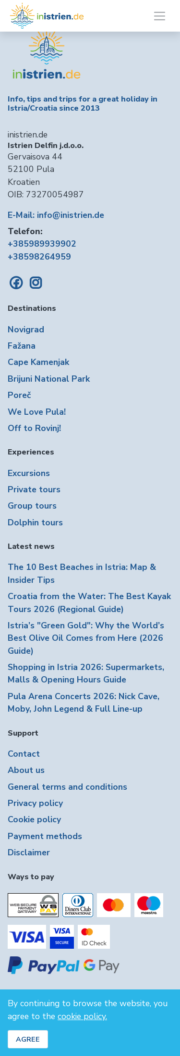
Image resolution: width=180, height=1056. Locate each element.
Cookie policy (34, 819)
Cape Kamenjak (38, 362)
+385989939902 (42, 244)
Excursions (29, 473)
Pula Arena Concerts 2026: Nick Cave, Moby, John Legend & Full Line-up (83, 703)
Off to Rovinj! (34, 428)
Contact (24, 754)
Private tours (34, 489)
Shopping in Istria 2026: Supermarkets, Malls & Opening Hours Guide (86, 673)
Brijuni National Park (49, 379)
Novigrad (26, 329)
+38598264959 (39, 256)
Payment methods (45, 836)
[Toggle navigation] (159, 16)
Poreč (19, 395)
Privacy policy (35, 803)
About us (26, 770)
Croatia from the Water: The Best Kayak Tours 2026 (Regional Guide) (89, 602)
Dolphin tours (35, 522)
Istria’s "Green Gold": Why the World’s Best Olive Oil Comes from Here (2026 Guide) (86, 638)
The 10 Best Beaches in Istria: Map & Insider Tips (82, 573)
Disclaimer (29, 852)
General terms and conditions (67, 787)
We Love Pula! (37, 412)
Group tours (32, 505)
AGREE (28, 1039)
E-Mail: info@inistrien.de (56, 215)
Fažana (22, 346)
